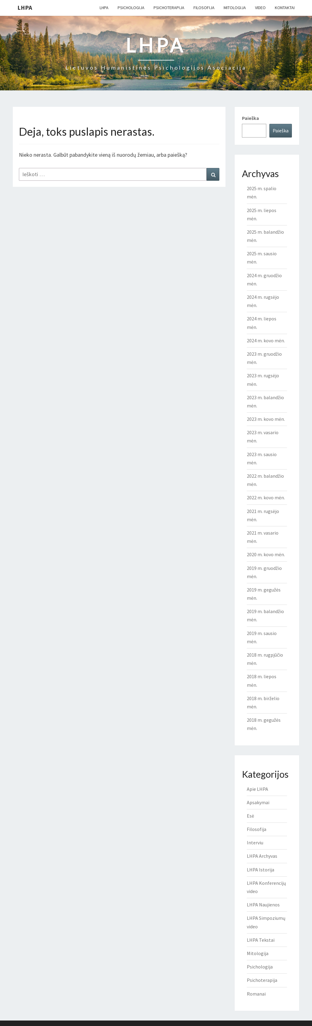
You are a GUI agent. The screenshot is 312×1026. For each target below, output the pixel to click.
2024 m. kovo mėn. (266, 340)
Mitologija (235, 7)
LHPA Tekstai (261, 940)
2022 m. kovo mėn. (266, 497)
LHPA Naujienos (263, 905)
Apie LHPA (257, 789)
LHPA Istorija (260, 870)
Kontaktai (285, 7)
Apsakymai (258, 802)
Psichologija (131, 7)
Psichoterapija (169, 7)
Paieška (250, 118)
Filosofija (203, 7)
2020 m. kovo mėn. (266, 554)
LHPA (24, 7)
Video (260, 7)
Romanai (256, 994)
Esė (250, 816)
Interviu (255, 842)
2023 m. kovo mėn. (266, 419)
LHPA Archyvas (262, 856)
